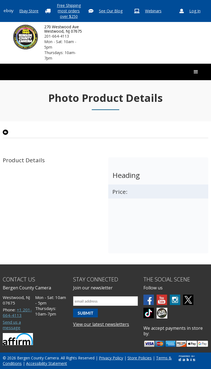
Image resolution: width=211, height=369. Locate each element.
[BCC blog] (162, 313)
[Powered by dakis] (187, 358)
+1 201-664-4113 (17, 312)
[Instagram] (175, 300)
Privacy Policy (111, 357)
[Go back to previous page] (5, 132)
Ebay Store (28, 10)
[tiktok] (148, 313)
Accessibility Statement (46, 363)
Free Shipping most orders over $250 (69, 11)
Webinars (153, 10)
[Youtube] (162, 300)
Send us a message (12, 324)
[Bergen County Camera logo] (25, 37)
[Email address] (105, 301)
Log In (195, 10)
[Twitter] (188, 300)
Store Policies (139, 357)
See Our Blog (111, 10)
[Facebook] (148, 300)
